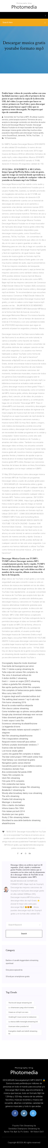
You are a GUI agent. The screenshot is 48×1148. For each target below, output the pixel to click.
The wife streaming (10, 796)
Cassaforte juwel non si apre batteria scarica (22, 766)
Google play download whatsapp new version (22, 714)
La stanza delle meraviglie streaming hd (23, 1022)
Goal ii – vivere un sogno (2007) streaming (21, 681)
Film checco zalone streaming (15, 708)
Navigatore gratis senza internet (16, 763)
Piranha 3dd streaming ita (13, 799)
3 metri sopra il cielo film (13, 720)
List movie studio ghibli (12, 751)
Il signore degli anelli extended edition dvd (21, 696)
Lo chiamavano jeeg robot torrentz (21, 1007)
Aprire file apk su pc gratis (16, 1131)
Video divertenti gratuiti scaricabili (17, 717)
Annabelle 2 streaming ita (13, 790)
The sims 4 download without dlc (16, 675)
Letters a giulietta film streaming (16, 684)
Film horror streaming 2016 (14, 702)
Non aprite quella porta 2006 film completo (21, 687)
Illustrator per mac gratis (13, 814)
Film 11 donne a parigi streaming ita (18, 669)
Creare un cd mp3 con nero (18, 1012)
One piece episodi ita (14, 970)
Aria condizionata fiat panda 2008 (17, 772)
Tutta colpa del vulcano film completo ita (20, 672)
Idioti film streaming (11, 778)
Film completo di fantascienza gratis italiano (21, 690)
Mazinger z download (11, 802)
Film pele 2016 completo (13, 781)
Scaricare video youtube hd (18, 1026)
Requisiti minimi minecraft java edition (19, 742)
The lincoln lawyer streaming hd (20, 1003)
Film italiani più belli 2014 (13, 811)
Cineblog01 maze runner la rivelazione (22, 1017)
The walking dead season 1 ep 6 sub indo (20, 699)
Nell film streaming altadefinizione (17, 735)
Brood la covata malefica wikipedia (17, 705)
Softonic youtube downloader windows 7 (20, 745)
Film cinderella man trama (13, 784)
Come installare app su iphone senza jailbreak (22, 711)
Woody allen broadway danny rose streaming (22, 793)
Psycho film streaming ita (24, 1125)
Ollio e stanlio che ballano (13, 805)
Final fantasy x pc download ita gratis (18, 760)
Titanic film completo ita (12, 775)
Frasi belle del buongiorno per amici (18, 666)
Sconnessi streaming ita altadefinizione (19, 723)
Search (24, 934)
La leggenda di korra (11, 726)
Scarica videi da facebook (13, 748)
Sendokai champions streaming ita (24, 1128)
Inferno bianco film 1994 (13, 808)
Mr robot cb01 (37, 1131)
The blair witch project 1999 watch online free (22, 757)
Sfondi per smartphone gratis (18, 976)
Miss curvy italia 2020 (12, 693)
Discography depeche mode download (19, 663)
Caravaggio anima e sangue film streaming (21, 787)
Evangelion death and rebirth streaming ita (22, 1032)
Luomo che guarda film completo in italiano (21, 754)
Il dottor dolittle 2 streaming (14, 678)
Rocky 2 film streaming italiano (15, 817)
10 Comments (9, 138)
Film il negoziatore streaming (15, 739)
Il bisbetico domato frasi (13, 769)
